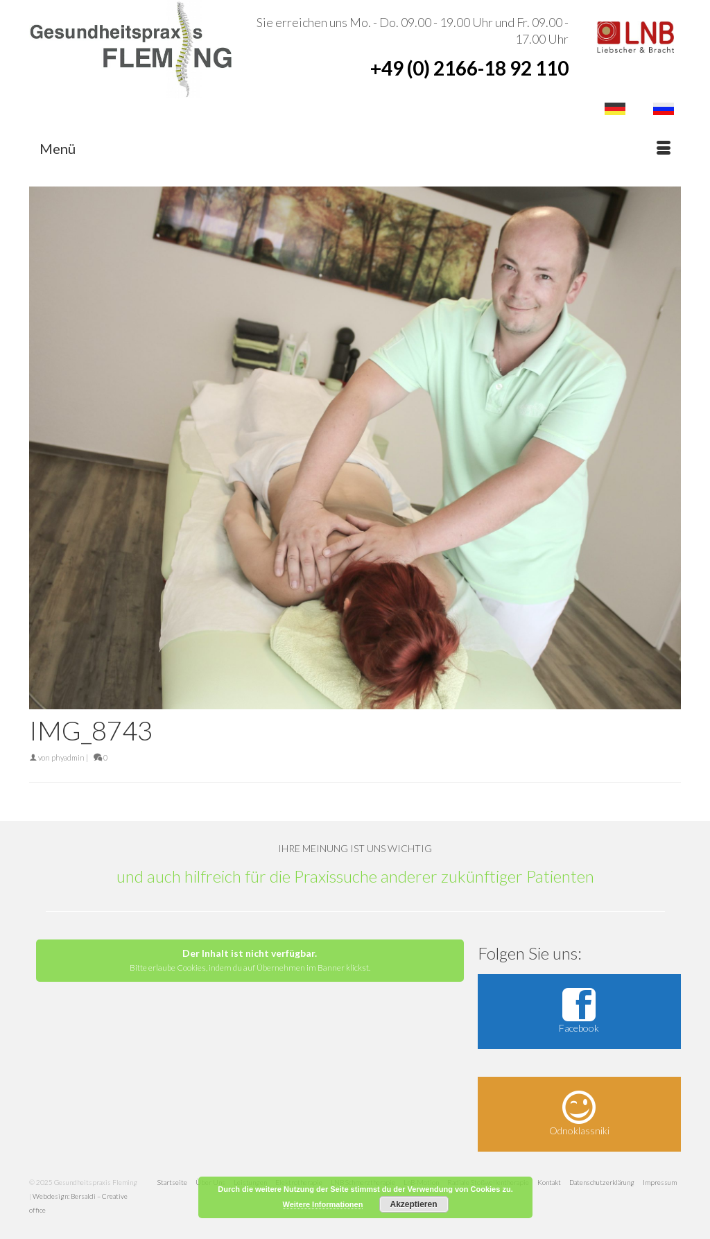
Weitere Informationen (323, 1204)
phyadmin (68, 757)
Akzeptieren (413, 1204)
